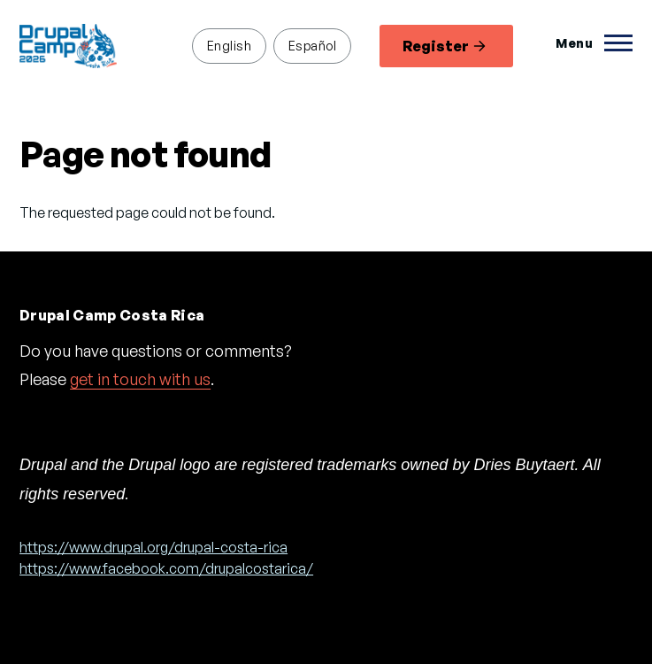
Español (312, 45)
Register (444, 46)
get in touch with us (140, 379)
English (229, 45)
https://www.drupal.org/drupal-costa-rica (153, 547)
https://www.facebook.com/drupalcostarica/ (166, 568)
